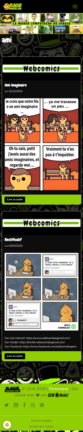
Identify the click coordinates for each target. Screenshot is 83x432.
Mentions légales (41, 421)
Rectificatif (13, 240)
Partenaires (59, 388)
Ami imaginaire (16, 85)
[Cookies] (7, 425)
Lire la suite (15, 199)
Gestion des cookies (41, 426)
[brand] (13, 6)
